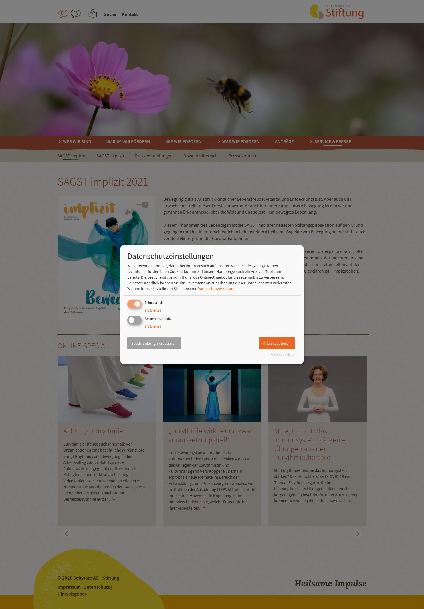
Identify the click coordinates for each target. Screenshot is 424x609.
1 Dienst (152, 310)
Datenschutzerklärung (216, 288)
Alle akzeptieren (277, 343)
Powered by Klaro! (282, 354)
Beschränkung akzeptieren (154, 343)
